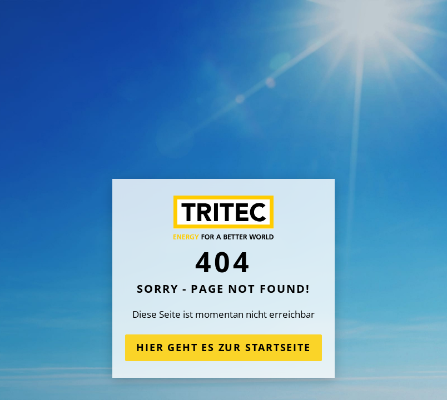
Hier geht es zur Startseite (223, 347)
